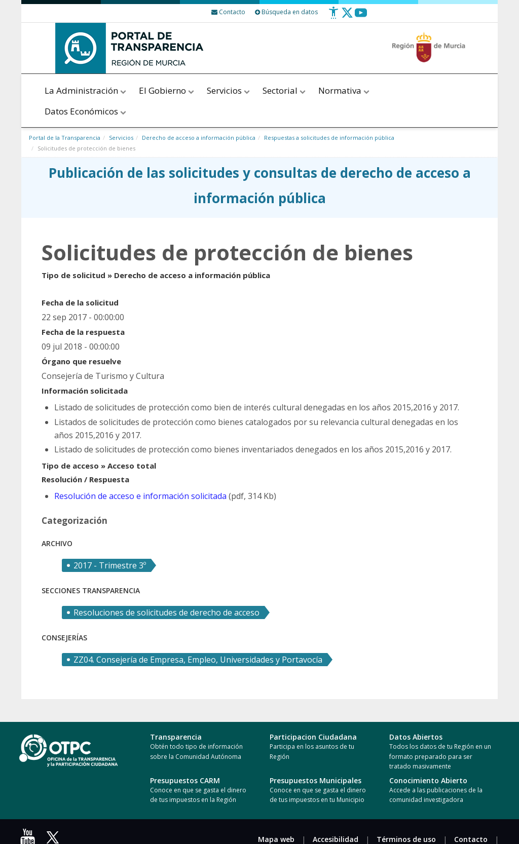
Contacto (471, 839)
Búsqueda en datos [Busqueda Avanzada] (286, 12)
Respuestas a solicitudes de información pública (329, 137)
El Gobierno (167, 90)
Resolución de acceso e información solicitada (140, 496)
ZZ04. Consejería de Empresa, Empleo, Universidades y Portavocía (197, 659)
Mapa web (276, 839)
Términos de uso (406, 839)
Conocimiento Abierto (428, 780)
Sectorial (285, 90)
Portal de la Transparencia (64, 137)
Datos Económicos (86, 111)
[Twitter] (347, 16)
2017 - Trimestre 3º (109, 565)
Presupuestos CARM (185, 780)
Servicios (229, 90)
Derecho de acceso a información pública (198, 137)
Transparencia (176, 737)
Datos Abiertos (415, 737)
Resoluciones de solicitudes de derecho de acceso (166, 612)
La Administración (86, 90)
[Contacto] (228, 12)
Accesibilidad (335, 839)
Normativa (343, 90)
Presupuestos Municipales (315, 780)
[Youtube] (361, 16)
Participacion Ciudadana (313, 737)
